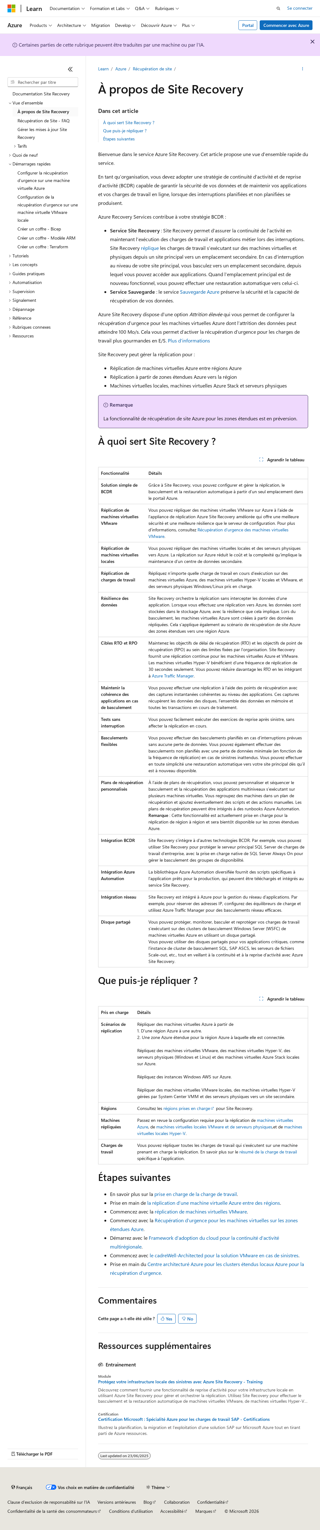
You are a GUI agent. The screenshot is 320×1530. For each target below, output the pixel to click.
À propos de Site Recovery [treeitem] (43, 111)
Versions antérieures (117, 1502)
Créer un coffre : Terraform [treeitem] (43, 247)
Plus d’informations (189, 340)
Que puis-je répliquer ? (125, 131)
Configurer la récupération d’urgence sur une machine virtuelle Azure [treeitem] (44, 180)
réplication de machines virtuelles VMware (201, 1211)
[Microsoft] (12, 8)
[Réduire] (70, 69)
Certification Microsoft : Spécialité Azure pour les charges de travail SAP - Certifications (184, 1419)
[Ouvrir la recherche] (278, 8)
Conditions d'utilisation (131, 1511)
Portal (248, 25)
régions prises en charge (186, 1108)
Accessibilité (171, 1511)
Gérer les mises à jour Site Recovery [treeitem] (42, 133)
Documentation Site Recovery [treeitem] (41, 94)
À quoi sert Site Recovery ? (128, 122)
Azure (120, 69)
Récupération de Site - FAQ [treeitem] (44, 121)
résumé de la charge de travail (268, 1152)
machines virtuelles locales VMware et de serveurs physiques (214, 1127)
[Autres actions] (302, 69)
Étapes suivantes (119, 139)
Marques (203, 1511)
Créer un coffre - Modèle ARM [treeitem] (47, 238)
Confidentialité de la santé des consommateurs (52, 1511)
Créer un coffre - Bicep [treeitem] (39, 229)
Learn (103, 69)
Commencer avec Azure (286, 25)
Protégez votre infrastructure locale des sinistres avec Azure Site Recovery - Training (180, 1382)
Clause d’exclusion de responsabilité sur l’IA (49, 1502)
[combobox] (43, 82)
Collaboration (177, 1502)
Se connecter (299, 8)
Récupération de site (152, 69)
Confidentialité (211, 1502)
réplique (150, 248)
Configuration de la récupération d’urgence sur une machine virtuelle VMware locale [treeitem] (48, 208)
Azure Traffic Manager (173, 676)
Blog (147, 1502)
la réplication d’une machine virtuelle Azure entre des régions (213, 1202)
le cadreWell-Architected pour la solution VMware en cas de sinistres (224, 1255)
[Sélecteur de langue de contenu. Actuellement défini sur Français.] (22, 1487)
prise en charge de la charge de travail (195, 1194)
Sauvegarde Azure (199, 291)
